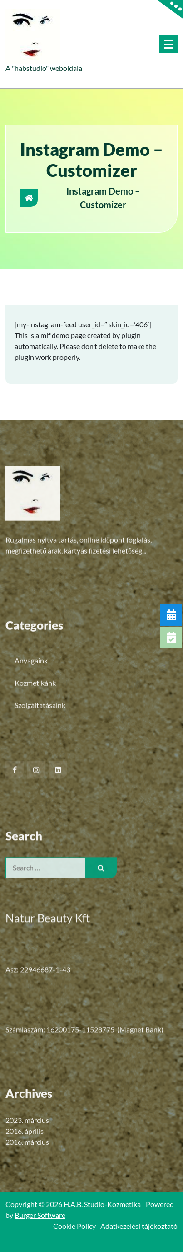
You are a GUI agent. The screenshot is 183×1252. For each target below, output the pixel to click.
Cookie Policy (74, 1226)
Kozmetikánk (35, 767)
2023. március (27, 1169)
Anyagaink (31, 745)
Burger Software (40, 1215)
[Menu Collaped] (168, 44)
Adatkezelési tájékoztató (139, 1226)
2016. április (24, 1180)
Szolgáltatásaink (40, 789)
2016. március (27, 1191)
